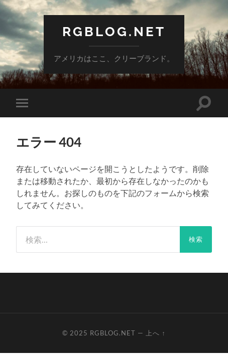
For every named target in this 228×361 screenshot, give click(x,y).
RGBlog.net (114, 31)
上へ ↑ (155, 333)
